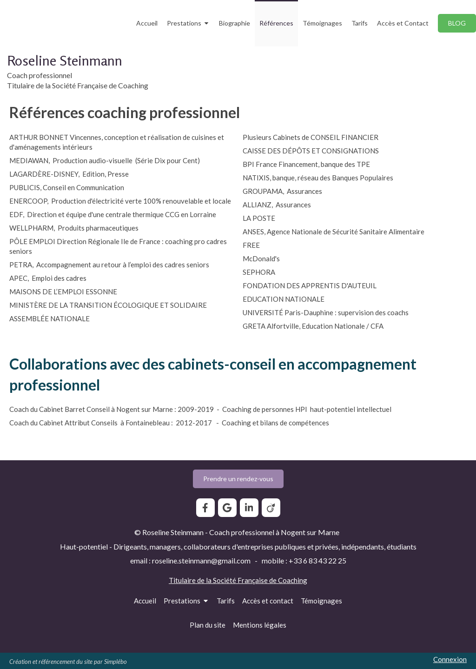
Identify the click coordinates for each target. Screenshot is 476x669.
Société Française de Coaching (260, 580)
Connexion (450, 659)
